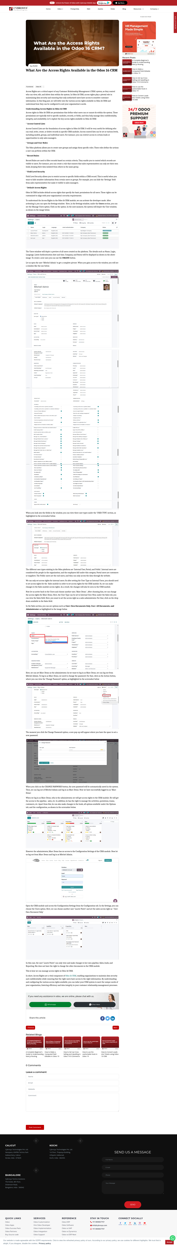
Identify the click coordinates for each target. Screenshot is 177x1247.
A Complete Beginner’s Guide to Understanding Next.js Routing (35, 1054)
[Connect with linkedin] (137, 1223)
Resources (137, 9)
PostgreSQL (75, 9)
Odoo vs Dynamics (69, 1232)
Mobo (113, 9)
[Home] (18, 9)
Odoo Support (39, 1235)
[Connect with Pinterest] (132, 1223)
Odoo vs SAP (67, 1229)
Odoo (7, 1222)
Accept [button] (169, 1242)
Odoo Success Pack (13, 1229)
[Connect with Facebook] (121, 1223)
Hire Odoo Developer (42, 1225)
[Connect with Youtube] (148, 1223)
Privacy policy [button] (45, 1243)
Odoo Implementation (42, 1229)
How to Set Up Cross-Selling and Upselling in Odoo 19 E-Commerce (72, 1054)
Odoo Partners (11, 1232)
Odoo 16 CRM (70, 976)
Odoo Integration (40, 1232)
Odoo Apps (9, 1225)
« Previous (30, 1028)
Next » (116, 1028)
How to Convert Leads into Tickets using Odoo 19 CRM (110, 1054)
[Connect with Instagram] (143, 1223)
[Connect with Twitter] (126, 1223)
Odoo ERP (66, 1222)
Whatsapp (41, 1004)
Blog (124, 9)
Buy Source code (12, 1235)
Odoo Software (68, 1225)
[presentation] (43, 1117)
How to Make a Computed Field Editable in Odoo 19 (52, 1054)
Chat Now (65, 1004)
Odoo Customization (42, 1222)
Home (48, 9)
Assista (100, 9)
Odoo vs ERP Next (69, 1235)
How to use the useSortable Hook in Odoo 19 (89, 1054)
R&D (88, 9)
